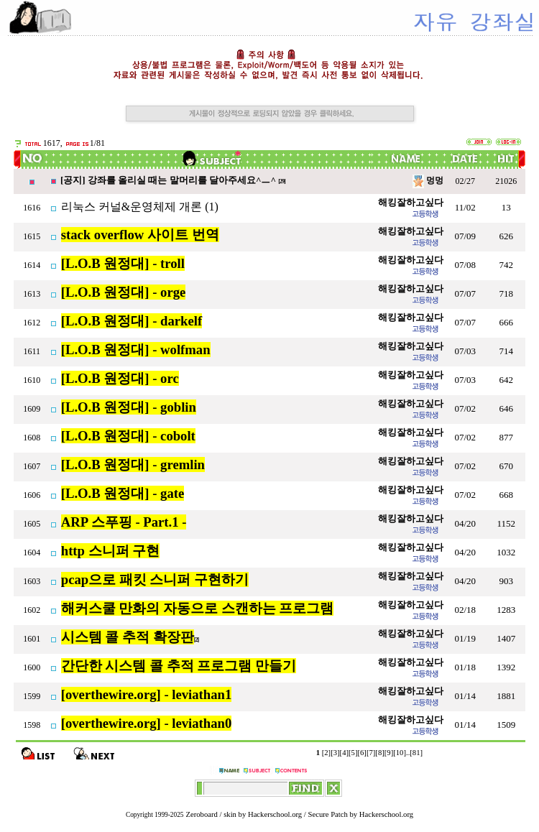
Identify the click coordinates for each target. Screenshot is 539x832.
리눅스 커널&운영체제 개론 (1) (139, 206)
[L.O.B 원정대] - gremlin (133, 464)
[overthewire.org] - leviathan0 (146, 723)
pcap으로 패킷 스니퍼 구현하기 (155, 579)
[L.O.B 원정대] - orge (123, 292)
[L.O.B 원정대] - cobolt (128, 435)
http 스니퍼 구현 (110, 550)
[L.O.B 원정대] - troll (123, 263)
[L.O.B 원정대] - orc (120, 378)
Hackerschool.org (275, 814)
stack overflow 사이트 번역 (140, 234)
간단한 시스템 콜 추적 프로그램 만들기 (178, 665)
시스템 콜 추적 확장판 (127, 636)
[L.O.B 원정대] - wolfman (136, 349)
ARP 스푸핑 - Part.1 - (124, 522)
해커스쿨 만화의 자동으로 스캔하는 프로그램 (197, 608)
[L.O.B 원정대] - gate (123, 493)
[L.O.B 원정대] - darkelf (131, 320)
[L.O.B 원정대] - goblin (128, 407)
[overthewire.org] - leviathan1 (146, 694)
